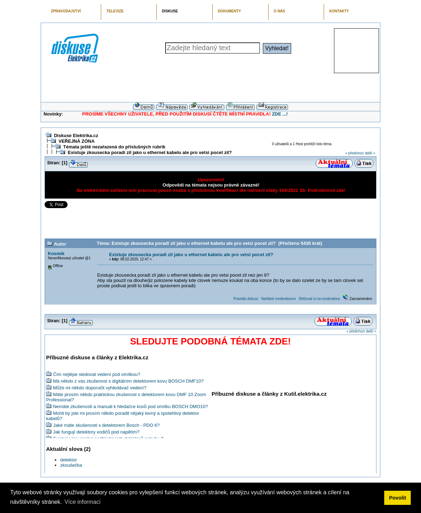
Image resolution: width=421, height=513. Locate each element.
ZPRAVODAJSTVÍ (66, 11)
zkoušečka (71, 465)
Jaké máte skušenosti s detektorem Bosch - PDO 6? (106, 425)
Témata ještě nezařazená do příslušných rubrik (114, 146)
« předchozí (354, 153)
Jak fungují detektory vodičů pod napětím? (96, 432)
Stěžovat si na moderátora (319, 299)
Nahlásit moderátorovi (278, 299)
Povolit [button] (397, 498)
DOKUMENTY (229, 11)
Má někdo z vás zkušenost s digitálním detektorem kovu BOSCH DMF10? (128, 381)
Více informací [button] (82, 502)
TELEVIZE (114, 11)
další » (370, 153)
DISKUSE (170, 11)
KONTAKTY (339, 11)
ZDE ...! (280, 114)
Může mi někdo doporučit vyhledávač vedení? (99, 387)
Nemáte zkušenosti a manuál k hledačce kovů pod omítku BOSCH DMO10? (130, 406)
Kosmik (56, 253)
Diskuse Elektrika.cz (76, 135)
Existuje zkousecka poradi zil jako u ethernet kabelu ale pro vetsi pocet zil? (150, 152)
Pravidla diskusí (245, 299)
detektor (68, 459)
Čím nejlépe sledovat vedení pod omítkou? (96, 374)
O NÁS (279, 11)
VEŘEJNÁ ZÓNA (76, 141)
